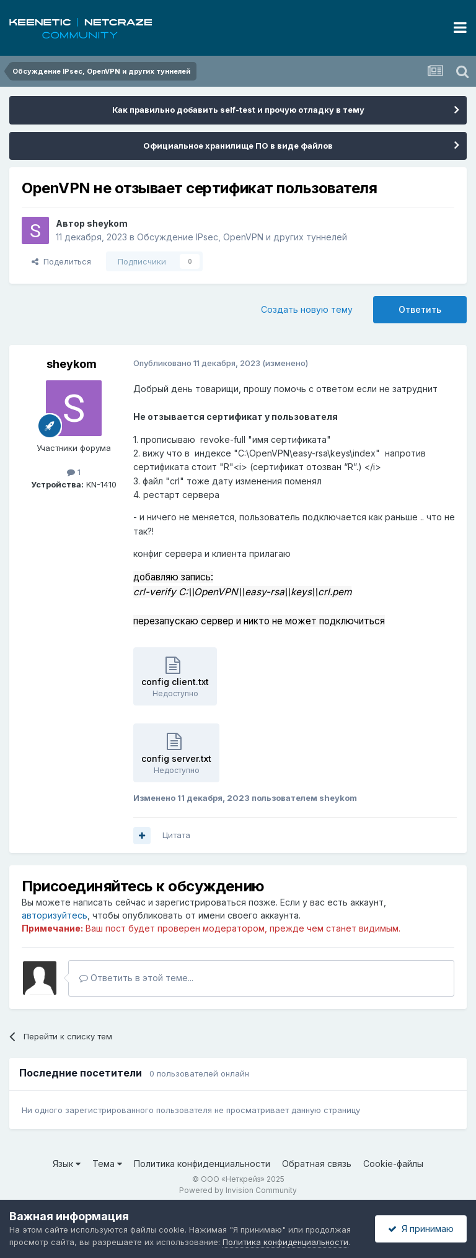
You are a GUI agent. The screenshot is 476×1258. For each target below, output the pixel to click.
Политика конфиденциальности (202, 1163)
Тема (107, 1163)
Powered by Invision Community (238, 1190)
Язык (67, 1163)
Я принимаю (421, 1228)
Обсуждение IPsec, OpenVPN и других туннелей (242, 237)
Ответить (420, 309)
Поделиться (61, 261)
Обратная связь (316, 1163)
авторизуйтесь (54, 915)
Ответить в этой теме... (136, 977)
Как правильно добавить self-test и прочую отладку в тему (238, 110)
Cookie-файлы (393, 1163)
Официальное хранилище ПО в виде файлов (238, 146)
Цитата (176, 835)
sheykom (107, 223)
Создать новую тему (307, 309)
